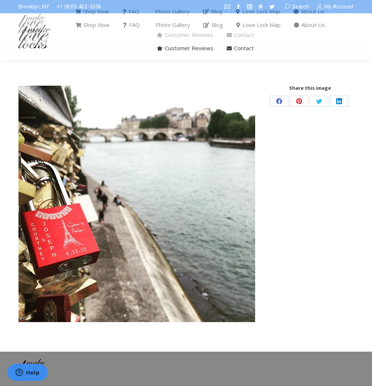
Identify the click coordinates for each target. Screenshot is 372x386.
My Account (335, 7)
